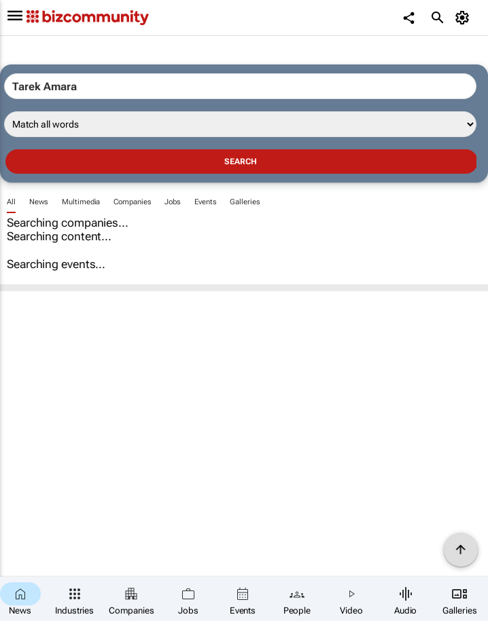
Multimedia (81, 201)
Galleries (245, 201)
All (11, 201)
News (39, 201)
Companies (132, 201)
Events (205, 201)
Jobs (172, 201)
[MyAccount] (464, 17)
